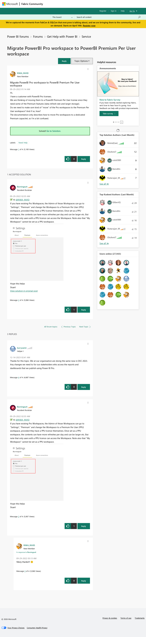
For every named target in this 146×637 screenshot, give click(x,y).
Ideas (73, 4)
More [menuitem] (109, 4)
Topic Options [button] (81, 60)
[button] (64, 61)
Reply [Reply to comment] (83, 310)
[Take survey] (109, 113)
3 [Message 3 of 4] (25, 571)
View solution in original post (24, 290)
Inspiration (62, 4)
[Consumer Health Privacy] (37, 627)
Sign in (113, 11)
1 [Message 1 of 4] (18, 149)
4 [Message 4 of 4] (18, 377)
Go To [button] (132, 11)
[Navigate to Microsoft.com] (10, 4)
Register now (89, 25)
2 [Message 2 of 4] (18, 300)
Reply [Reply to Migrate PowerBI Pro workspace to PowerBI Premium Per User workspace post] (83, 159)
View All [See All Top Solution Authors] (104, 184)
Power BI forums (18, 36)
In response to (26, 552)
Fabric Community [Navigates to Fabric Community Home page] (32, 4)
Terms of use (125, 618)
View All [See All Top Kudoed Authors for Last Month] (104, 243)
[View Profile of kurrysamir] (22, 347)
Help (123, 11)
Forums (49, 4)
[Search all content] (108, 17)
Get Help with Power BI (62, 36)
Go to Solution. (53, 131)
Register (103, 11)
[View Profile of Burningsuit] (22, 186)
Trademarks (140, 618)
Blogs (99, 4)
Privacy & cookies (110, 618)
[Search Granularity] (62, 17)
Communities (86, 4)
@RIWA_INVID (23, 199)
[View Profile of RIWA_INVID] (23, 73)
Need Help (23, 142)
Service (86, 36)
